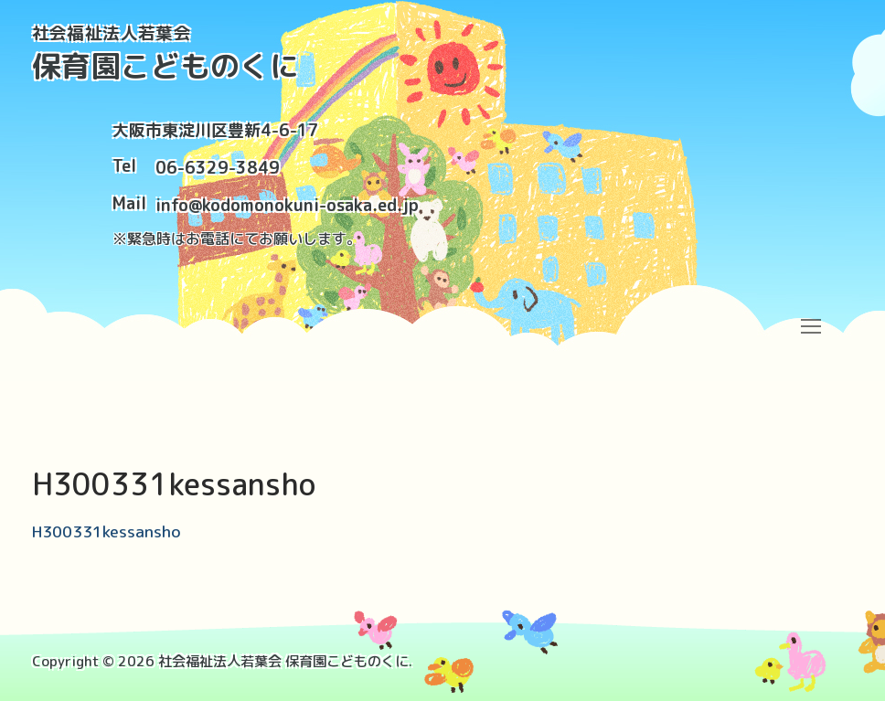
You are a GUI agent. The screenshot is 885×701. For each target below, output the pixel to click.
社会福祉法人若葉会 (112, 33)
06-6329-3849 (217, 167)
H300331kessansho (106, 531)
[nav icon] (810, 326)
